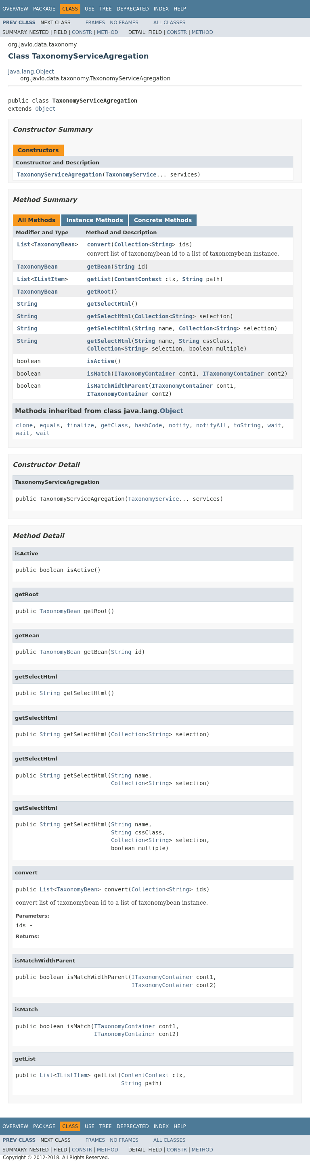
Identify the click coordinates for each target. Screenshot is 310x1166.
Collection (131, 244)
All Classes (169, 22)
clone (24, 425)
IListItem (49, 279)
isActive (100, 361)
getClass (114, 425)
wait (274, 425)
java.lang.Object (31, 71)
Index (161, 9)
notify (179, 425)
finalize (80, 425)
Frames (95, 22)
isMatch (99, 373)
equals (50, 425)
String (162, 244)
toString (247, 425)
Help (180, 9)
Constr (82, 32)
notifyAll (211, 425)
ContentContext (138, 279)
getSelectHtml (109, 303)
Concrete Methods (163, 220)
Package (44, 9)
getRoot (99, 291)
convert (99, 244)
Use (89, 9)
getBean (99, 266)
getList (99, 279)
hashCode (148, 425)
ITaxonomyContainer (145, 373)
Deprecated (133, 9)
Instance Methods (94, 220)
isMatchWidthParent (118, 385)
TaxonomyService (130, 174)
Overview (15, 9)
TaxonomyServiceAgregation (59, 174)
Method (107, 32)
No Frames (124, 22)
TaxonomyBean (54, 244)
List (24, 244)
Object (45, 108)
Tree (105, 9)
